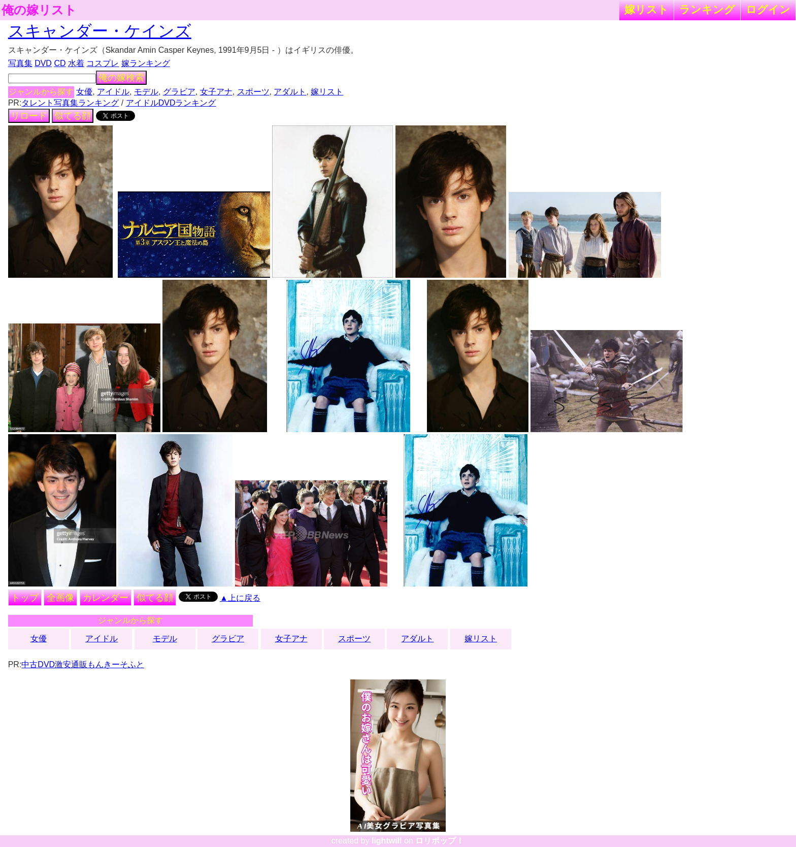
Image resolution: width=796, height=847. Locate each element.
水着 (76, 63)
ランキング (707, 9)
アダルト (290, 91)
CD (59, 63)
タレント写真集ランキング (70, 103)
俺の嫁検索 (121, 78)
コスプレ (102, 63)
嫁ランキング (145, 63)
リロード (29, 116)
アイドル (113, 91)
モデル (146, 91)
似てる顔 (72, 116)
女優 (84, 91)
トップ (25, 598)
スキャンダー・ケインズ (99, 31)
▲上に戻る (240, 598)
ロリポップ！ (439, 840)
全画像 (60, 598)
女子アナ (216, 91)
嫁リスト (646, 9)
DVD (43, 63)
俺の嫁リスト (39, 10)
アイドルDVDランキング (171, 103)
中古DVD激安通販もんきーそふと (82, 664)
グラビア (179, 91)
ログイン (768, 9)
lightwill (387, 840)
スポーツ (253, 91)
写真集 (20, 63)
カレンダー (105, 598)
